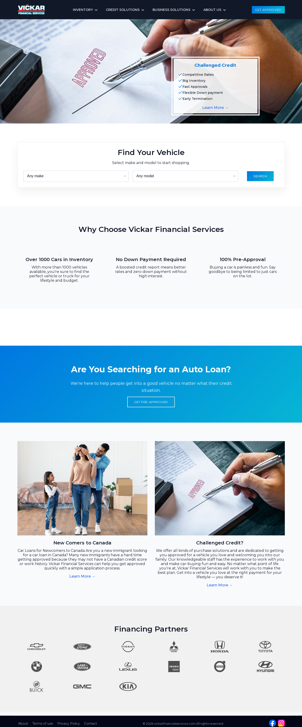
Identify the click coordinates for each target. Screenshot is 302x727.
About (23, 723)
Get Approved (268, 10)
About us (212, 10)
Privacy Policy (68, 723)
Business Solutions (171, 10)
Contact (90, 723)
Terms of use (42, 723)
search (260, 176)
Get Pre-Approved (151, 402)
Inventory (83, 10)
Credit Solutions (123, 10)
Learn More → (215, 107)
